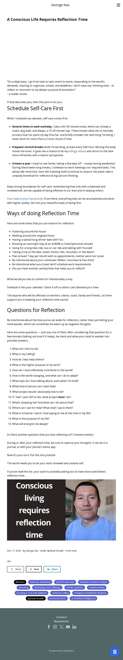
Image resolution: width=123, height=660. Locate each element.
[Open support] (115, 652)
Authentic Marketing (40, 582)
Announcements (57, 598)
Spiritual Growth (55, 550)
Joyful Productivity (65, 582)
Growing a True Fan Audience (31, 592)
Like (9, 561)
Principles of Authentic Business (90, 592)
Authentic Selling (60, 592)
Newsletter (61, 621)
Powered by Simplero (61, 650)
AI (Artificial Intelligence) (83, 598)
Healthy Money (97, 587)
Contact (61, 617)
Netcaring (23, 587)
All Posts (20, 582)
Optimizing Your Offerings (47, 587)
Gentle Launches (74, 587)
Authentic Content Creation (93, 582)
